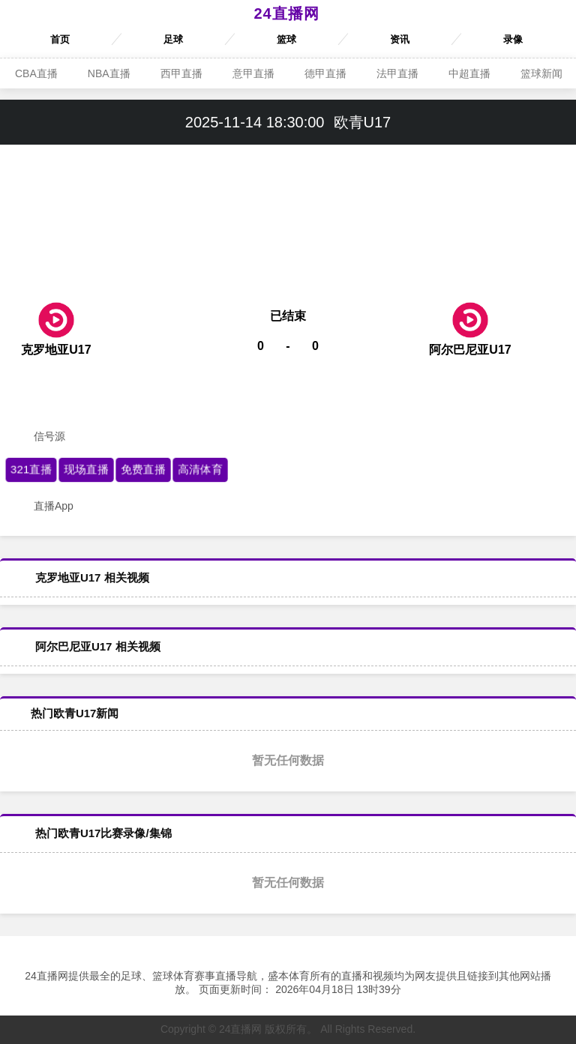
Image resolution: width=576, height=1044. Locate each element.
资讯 (400, 39)
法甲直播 (397, 73)
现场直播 (85, 469)
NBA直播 (109, 73)
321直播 (31, 469)
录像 (513, 39)
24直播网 (286, 13)
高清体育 (199, 469)
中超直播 (469, 73)
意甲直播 (253, 73)
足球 (173, 39)
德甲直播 (325, 73)
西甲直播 (181, 73)
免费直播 (143, 469)
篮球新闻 (541, 73)
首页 (60, 39)
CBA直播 (36, 73)
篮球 (286, 39)
